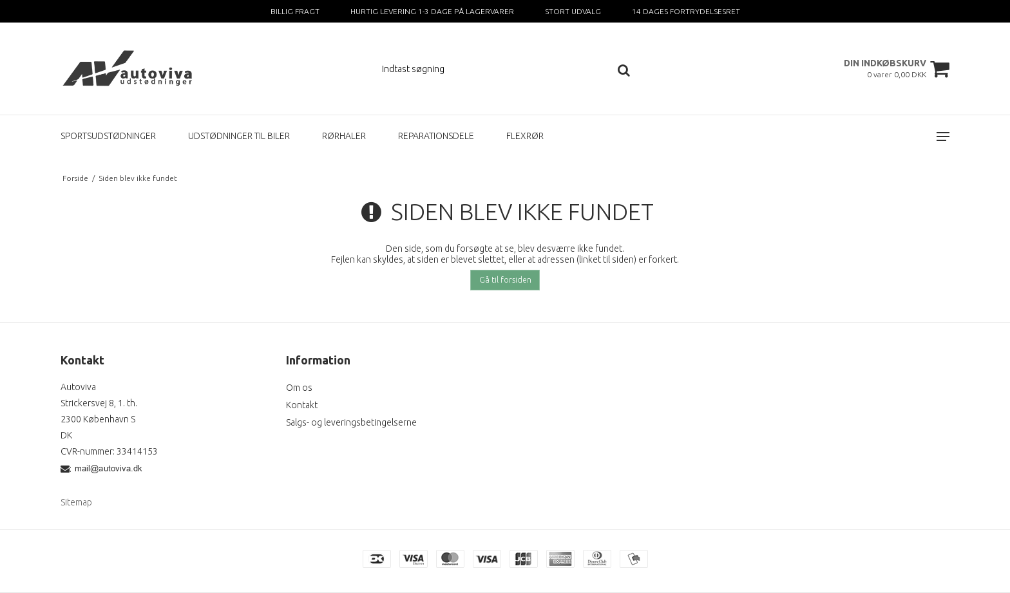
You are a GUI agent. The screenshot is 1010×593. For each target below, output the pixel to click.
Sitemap (76, 502)
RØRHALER (344, 136)
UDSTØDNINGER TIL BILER (239, 136)
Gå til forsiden (505, 280)
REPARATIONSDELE (436, 136)
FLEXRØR (525, 136)
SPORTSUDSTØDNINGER (108, 136)
